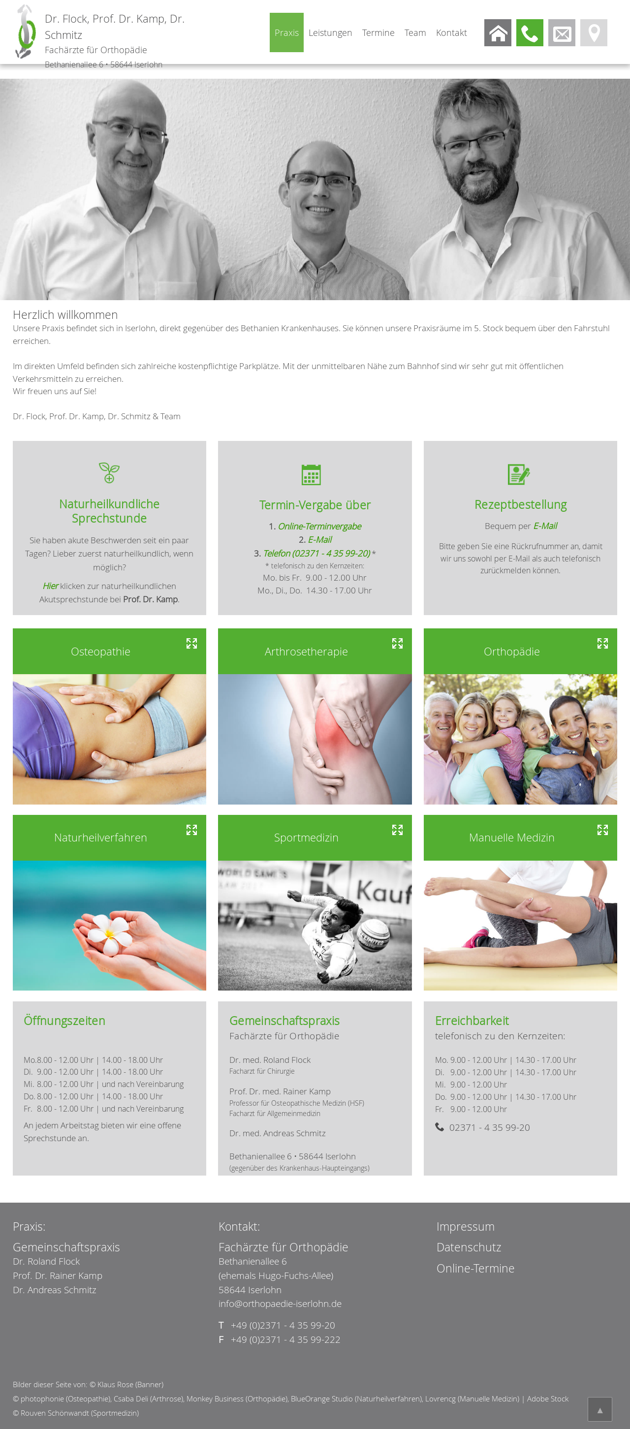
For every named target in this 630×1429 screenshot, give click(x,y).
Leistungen (330, 32)
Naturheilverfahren (100, 837)
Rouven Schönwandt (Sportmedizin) (80, 1413)
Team (415, 32)
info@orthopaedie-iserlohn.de (280, 1303)
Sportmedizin (306, 837)
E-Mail (319, 539)
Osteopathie (100, 651)
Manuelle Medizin (512, 837)
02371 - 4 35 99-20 (488, 1127)
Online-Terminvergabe (319, 526)
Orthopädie (512, 651)
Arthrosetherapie (306, 651)
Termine (378, 32)
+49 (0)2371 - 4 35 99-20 (277, 1325)
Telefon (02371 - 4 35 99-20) (316, 553)
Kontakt (451, 32)
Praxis (287, 32)
